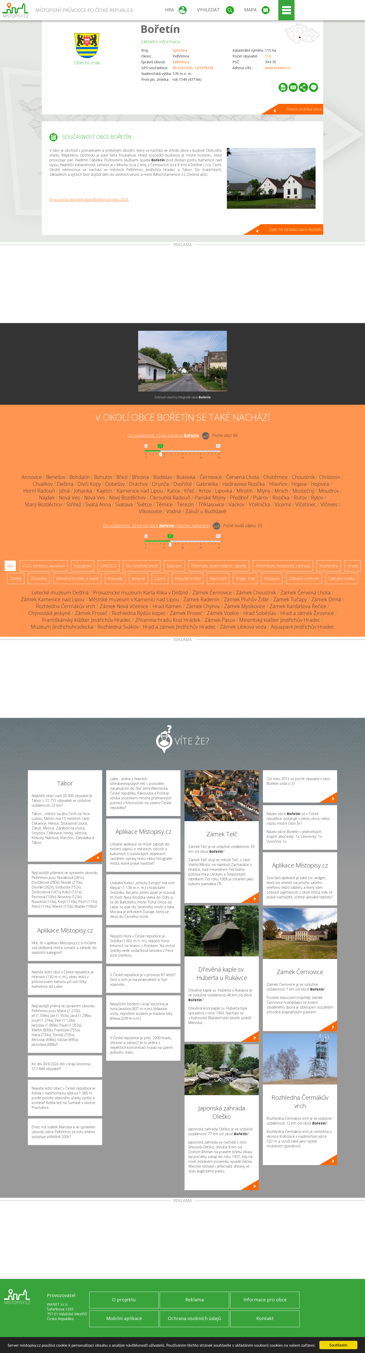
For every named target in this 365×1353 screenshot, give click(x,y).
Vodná (173, 511)
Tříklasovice (211, 504)
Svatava (124, 504)
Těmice (164, 504)
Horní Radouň (39, 490)
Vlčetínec (305, 504)
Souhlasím (339, 1345)
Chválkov (43, 483)
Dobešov (115, 483)
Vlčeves (328, 504)
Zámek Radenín (201, 599)
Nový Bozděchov (127, 497)
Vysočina (180, 50)
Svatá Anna (98, 504)
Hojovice (320, 483)
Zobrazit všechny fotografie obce (182, 397)
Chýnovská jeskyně (49, 613)
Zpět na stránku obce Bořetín (295, 229)
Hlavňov (278, 483)
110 (268, 56)
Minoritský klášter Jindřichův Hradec (279, 619)
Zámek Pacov (220, 619)
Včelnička (259, 504)
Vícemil (283, 504)
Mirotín (244, 490)
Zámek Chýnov (203, 606)
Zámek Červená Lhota (305, 592)
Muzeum (272, 578)
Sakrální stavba (341, 578)
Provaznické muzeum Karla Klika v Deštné (140, 592)
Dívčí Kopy (89, 483)
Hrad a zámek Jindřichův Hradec (179, 626)
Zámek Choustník (256, 592)
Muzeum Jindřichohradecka (62, 626)
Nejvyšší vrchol (188, 578)
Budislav (162, 477)
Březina (140, 477)
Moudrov (329, 490)
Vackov (236, 504)
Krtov (205, 490)
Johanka (83, 490)
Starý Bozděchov (43, 504)
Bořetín (160, 29)
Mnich (281, 490)
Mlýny (263, 490)
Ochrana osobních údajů (194, 1318)
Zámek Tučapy (290, 599)
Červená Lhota (242, 477)
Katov (173, 490)
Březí (122, 477)
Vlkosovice (150, 511)
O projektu (124, 1300)
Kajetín (104, 490)
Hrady (352, 566)
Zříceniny (39, 578)
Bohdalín (79, 477)
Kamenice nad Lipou (140, 490)
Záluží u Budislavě (205, 511)
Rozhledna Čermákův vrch (65, 606)
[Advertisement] (182, 284)
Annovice (32, 477)
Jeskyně (138, 578)
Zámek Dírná (326, 599)
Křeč (189, 490)
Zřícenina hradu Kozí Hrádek (167, 619)
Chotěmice (275, 477)
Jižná (64, 490)
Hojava (299, 483)
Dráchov (138, 483)
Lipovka (223, 490)
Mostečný (303, 490)
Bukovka (185, 477)
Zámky (16, 578)
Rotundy (115, 578)
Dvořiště (182, 483)
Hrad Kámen (167, 606)
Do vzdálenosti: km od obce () (156, 525)
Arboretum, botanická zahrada (283, 566)
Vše (10, 566)
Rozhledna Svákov (118, 626)
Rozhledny (328, 566)
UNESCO (108, 566)
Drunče (160, 483)
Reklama (194, 1300)
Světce (144, 504)
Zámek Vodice (223, 613)
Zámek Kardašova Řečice (297, 606)
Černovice (211, 477)
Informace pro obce (265, 1300)
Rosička (280, 497)
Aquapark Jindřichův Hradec (302, 626)
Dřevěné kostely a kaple (77, 578)
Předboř (239, 497)
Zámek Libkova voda (243, 626)
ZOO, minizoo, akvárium (44, 566)
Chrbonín (329, 477)
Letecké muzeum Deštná (60, 592)
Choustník (303, 477)
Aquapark (82, 566)
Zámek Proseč (91, 613)
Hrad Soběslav (259, 613)
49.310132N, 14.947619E (193, 67)
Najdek (47, 497)
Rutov (300, 497)
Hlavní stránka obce (304, 109)
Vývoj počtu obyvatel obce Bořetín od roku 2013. (89, 199)
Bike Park (218, 578)
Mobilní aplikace (124, 1318)
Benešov (55, 477)
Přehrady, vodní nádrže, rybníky (218, 566)
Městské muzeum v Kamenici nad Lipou (134, 599)
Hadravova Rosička (243, 483)
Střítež (73, 504)
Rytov (317, 497)
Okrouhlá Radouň (170, 497)
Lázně (160, 578)
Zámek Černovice (212, 592)
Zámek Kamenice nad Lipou (52, 599)
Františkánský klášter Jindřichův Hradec (86, 619)
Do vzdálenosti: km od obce (163, 435)
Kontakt (265, 1318)
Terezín (185, 504)
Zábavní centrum (304, 578)
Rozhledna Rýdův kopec (139, 613)
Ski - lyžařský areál (142, 566)
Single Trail (245, 578)
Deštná (65, 483)
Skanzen (174, 566)
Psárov (260, 497)
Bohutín (103, 477)
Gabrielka (207, 483)
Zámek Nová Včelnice (124, 606)
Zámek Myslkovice (244, 606)
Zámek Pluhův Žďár (246, 599)
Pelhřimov (181, 62)
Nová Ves (69, 497)
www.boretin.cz (277, 67)
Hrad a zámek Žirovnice (307, 613)
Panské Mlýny (210, 497)
